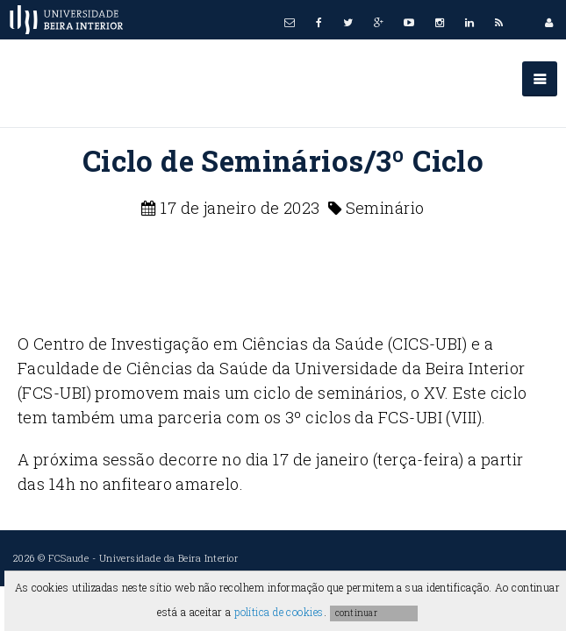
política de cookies (279, 612)
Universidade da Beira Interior (169, 557)
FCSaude (68, 557)
